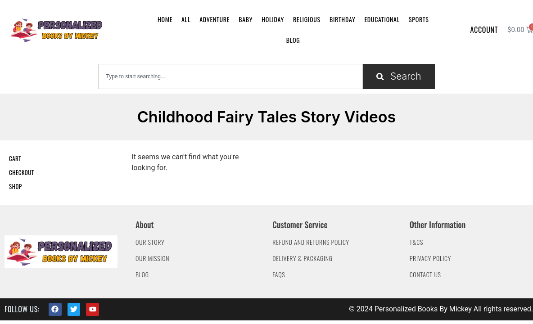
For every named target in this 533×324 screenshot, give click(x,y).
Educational (382, 19)
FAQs (278, 274)
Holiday (273, 19)
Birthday (342, 19)
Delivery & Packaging (302, 258)
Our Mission (152, 258)
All (185, 19)
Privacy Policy (430, 258)
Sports (419, 19)
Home (165, 19)
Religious (307, 19)
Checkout (21, 172)
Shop (15, 186)
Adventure (214, 19)
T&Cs (416, 242)
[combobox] (230, 76)
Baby (246, 19)
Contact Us (425, 274)
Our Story (150, 242)
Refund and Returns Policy (310, 242)
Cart (15, 158)
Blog (293, 40)
